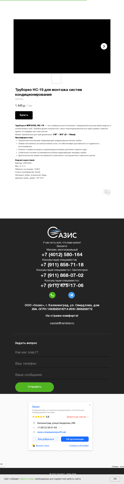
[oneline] (62, 375)
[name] (62, 353)
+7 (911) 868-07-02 (62, 276)
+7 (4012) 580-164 (62, 255)
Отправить (34, 387)
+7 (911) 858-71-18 (62, 265)
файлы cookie (27, 479)
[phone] (62, 364)
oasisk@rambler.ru (62, 323)
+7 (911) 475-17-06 (62, 286)
